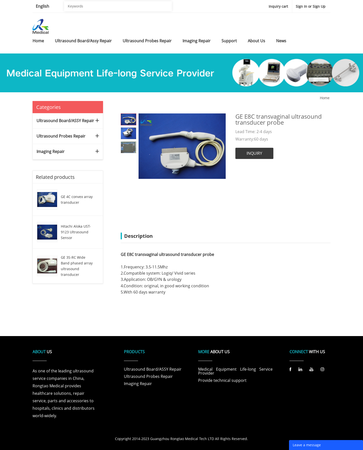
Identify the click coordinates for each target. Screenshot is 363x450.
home (38, 41)
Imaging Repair (50, 151)
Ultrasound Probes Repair (60, 136)
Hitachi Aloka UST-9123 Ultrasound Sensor (76, 232)
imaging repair (196, 41)
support (229, 41)
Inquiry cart (278, 6)
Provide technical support (222, 380)
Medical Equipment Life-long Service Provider (235, 371)
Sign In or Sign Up (311, 6)
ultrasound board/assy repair (83, 41)
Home (324, 98)
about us (256, 41)
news (281, 41)
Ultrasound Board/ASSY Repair (65, 120)
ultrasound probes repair (147, 41)
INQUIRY (254, 153)
